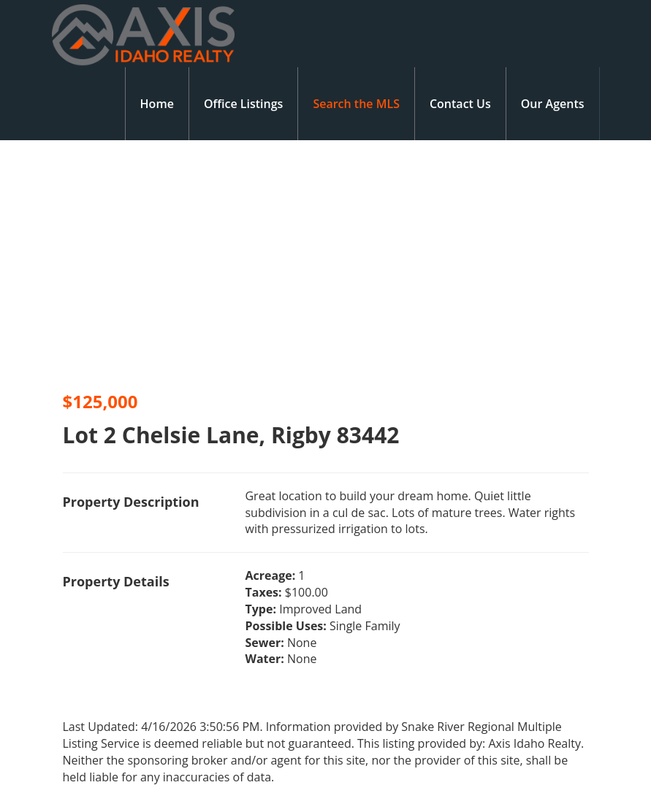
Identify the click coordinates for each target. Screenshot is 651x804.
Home (157, 104)
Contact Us (460, 104)
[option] (163, 260)
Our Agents (553, 104)
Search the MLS (356, 104)
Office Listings (243, 104)
